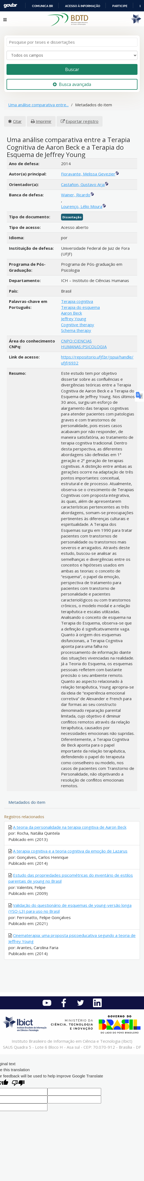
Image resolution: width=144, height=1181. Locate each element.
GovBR (10, 5)
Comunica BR (42, 6)
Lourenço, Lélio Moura (81, 206)
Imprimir (44, 121)
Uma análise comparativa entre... (38, 104)
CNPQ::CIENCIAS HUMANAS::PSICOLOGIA (84, 343)
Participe (119, 6)
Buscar (72, 69)
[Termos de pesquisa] (72, 42)
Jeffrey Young (73, 318)
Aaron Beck (71, 313)
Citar (17, 121)
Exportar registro (82, 121)
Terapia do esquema (80, 307)
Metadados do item (26, 802)
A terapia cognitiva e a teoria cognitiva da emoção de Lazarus (70, 851)
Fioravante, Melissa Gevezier (88, 174)
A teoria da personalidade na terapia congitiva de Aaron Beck (69, 827)
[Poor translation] (18, 1083)
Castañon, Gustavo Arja (83, 184)
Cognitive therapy (77, 324)
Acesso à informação (82, 6)
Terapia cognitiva (77, 301)
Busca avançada (72, 84)
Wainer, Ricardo (75, 194)
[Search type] (72, 55)
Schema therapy (76, 330)
